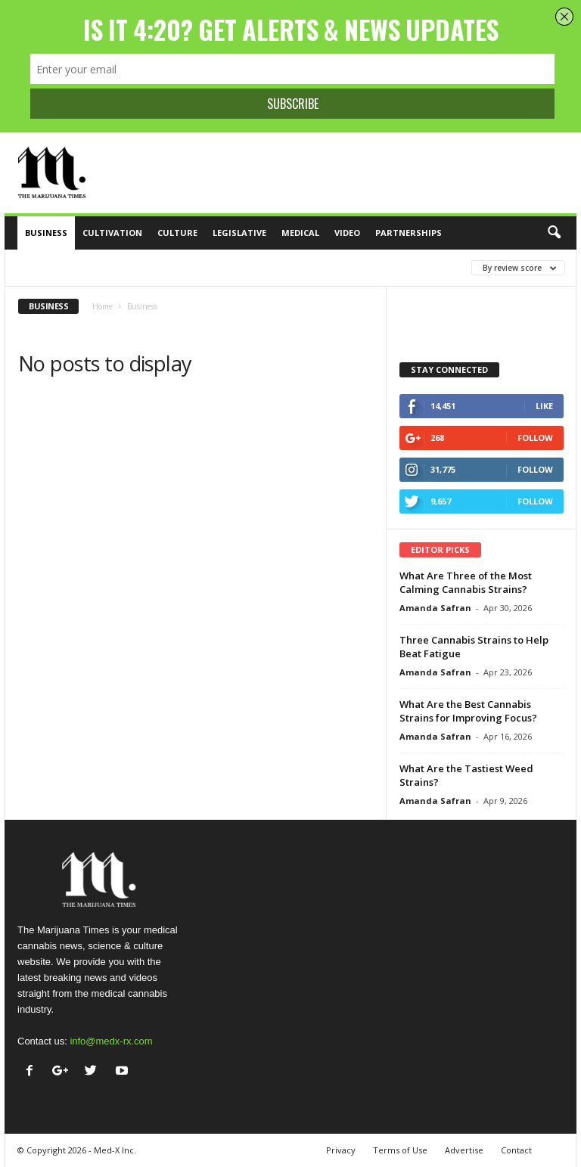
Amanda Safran (435, 607)
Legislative (239, 232)
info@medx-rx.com (111, 1041)
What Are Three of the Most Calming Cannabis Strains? (465, 582)
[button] (553, 233)
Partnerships (408, 232)
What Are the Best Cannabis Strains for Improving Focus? (468, 711)
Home (102, 306)
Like (544, 405)
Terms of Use (400, 1150)
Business (46, 232)
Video (347, 232)
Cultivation (112, 232)
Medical (300, 232)
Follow (535, 437)
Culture (177, 232)
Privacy (341, 1150)
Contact (516, 1150)
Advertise (464, 1150)
